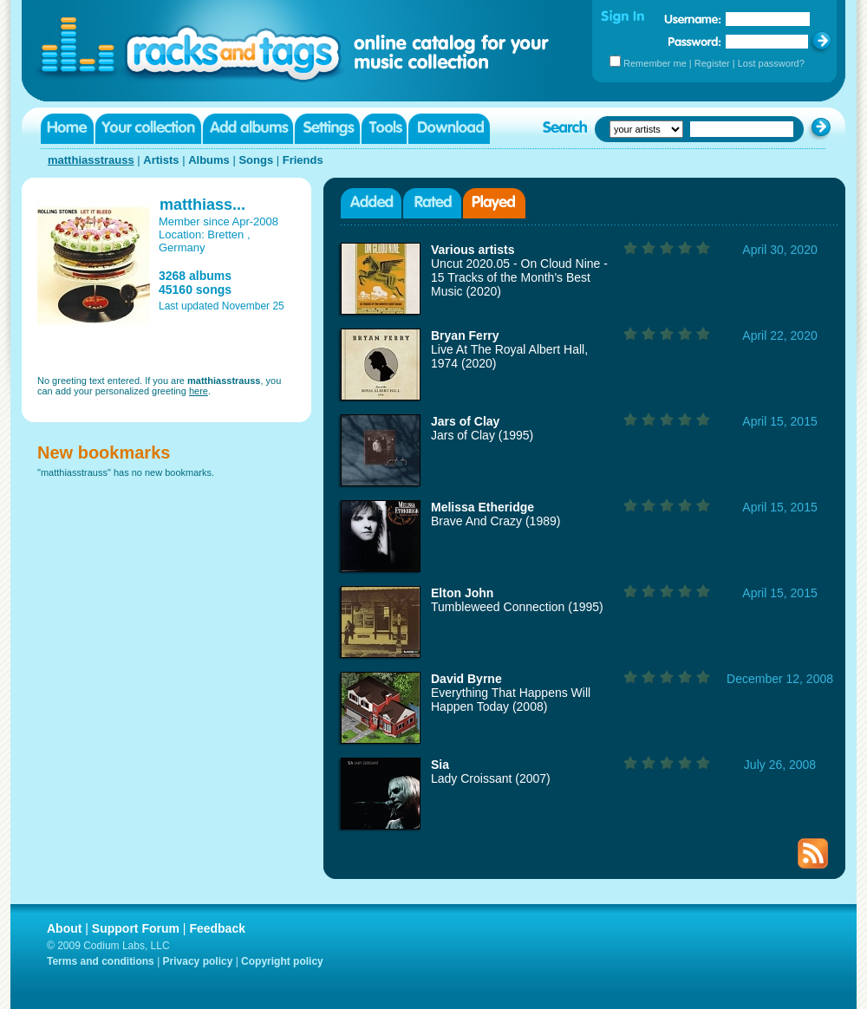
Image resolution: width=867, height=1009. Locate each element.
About (64, 928)
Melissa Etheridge (482, 507)
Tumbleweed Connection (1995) (517, 607)
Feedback (217, 928)
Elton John (462, 593)
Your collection (148, 129)
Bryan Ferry (465, 335)
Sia (440, 764)
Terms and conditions (100, 961)
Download (449, 129)
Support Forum (135, 928)
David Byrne (466, 679)
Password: (694, 41)
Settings (327, 129)
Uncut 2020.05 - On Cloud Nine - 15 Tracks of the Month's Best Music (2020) (519, 277)
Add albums (248, 129)
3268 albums (195, 276)
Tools (384, 129)
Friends (303, 159)
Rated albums (432, 203)
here (198, 391)
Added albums (371, 203)
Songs (255, 159)
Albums (209, 159)
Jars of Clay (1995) (482, 435)
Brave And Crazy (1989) (495, 521)
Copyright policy (282, 961)
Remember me (655, 63)
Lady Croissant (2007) (491, 778)
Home (67, 129)
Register (712, 63)
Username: (692, 19)
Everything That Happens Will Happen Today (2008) (510, 699)
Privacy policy (198, 961)
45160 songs (195, 289)
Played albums (494, 203)
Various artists (473, 250)
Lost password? (771, 63)
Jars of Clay (465, 421)
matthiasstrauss (91, 159)
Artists (161, 159)
